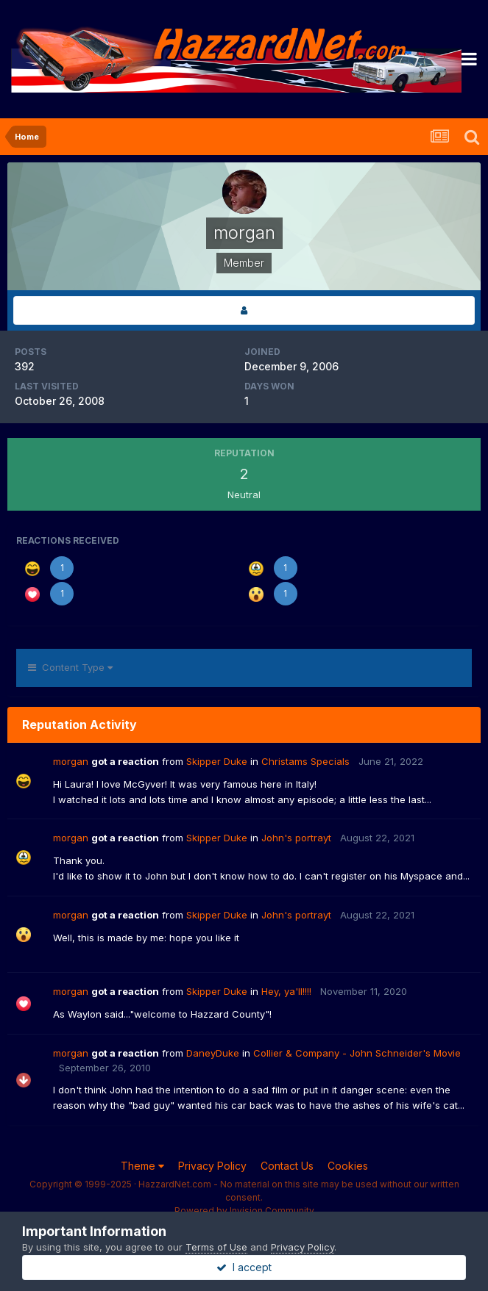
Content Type (70, 667)
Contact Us (287, 1165)
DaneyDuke (212, 1053)
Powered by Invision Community (244, 1210)
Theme (142, 1165)
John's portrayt (296, 838)
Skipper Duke (216, 761)
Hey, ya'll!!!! (286, 991)
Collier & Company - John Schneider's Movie (357, 1053)
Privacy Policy (212, 1165)
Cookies (348, 1165)
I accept (244, 1267)
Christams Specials (305, 761)
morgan (70, 761)
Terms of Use (216, 1247)
